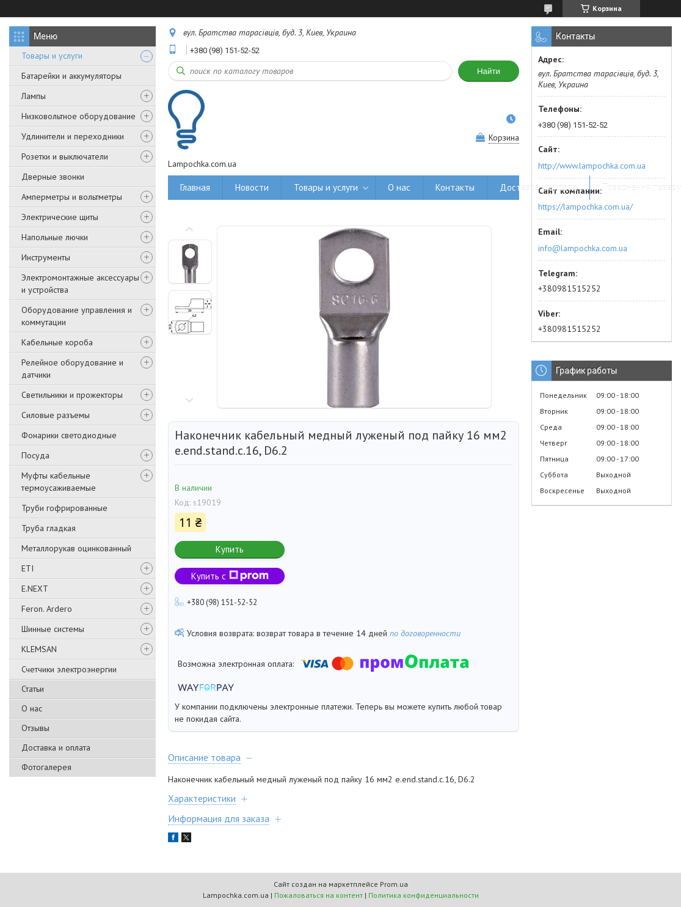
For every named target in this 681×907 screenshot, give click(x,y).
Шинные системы (52, 628)
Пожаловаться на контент (318, 895)
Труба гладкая (48, 528)
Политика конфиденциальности (423, 895)
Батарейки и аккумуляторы (71, 75)
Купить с (230, 576)
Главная (195, 187)
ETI (27, 568)
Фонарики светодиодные (69, 435)
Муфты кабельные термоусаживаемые (58, 481)
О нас (31, 708)
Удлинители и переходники (72, 136)
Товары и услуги (51, 55)
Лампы (33, 95)
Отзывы (35, 727)
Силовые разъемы (55, 414)
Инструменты (45, 257)
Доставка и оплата (55, 747)
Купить (230, 549)
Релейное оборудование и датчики (72, 368)
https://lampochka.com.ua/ (585, 206)
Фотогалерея (46, 767)
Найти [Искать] (488, 71)
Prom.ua (394, 884)
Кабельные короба (57, 342)
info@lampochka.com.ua (582, 248)
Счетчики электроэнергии (69, 669)
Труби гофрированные (64, 507)
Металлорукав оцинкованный (76, 548)
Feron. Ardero (46, 608)
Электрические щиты (59, 216)
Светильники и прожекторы (72, 394)
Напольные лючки (54, 237)
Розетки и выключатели (64, 156)
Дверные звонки (52, 176)
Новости (252, 187)
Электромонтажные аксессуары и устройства (80, 283)
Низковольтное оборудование (78, 116)
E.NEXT (34, 588)
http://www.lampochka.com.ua (592, 165)
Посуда (35, 455)
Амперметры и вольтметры (71, 196)
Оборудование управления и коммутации (76, 316)
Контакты (455, 187)
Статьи (32, 688)
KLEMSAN (39, 649)
